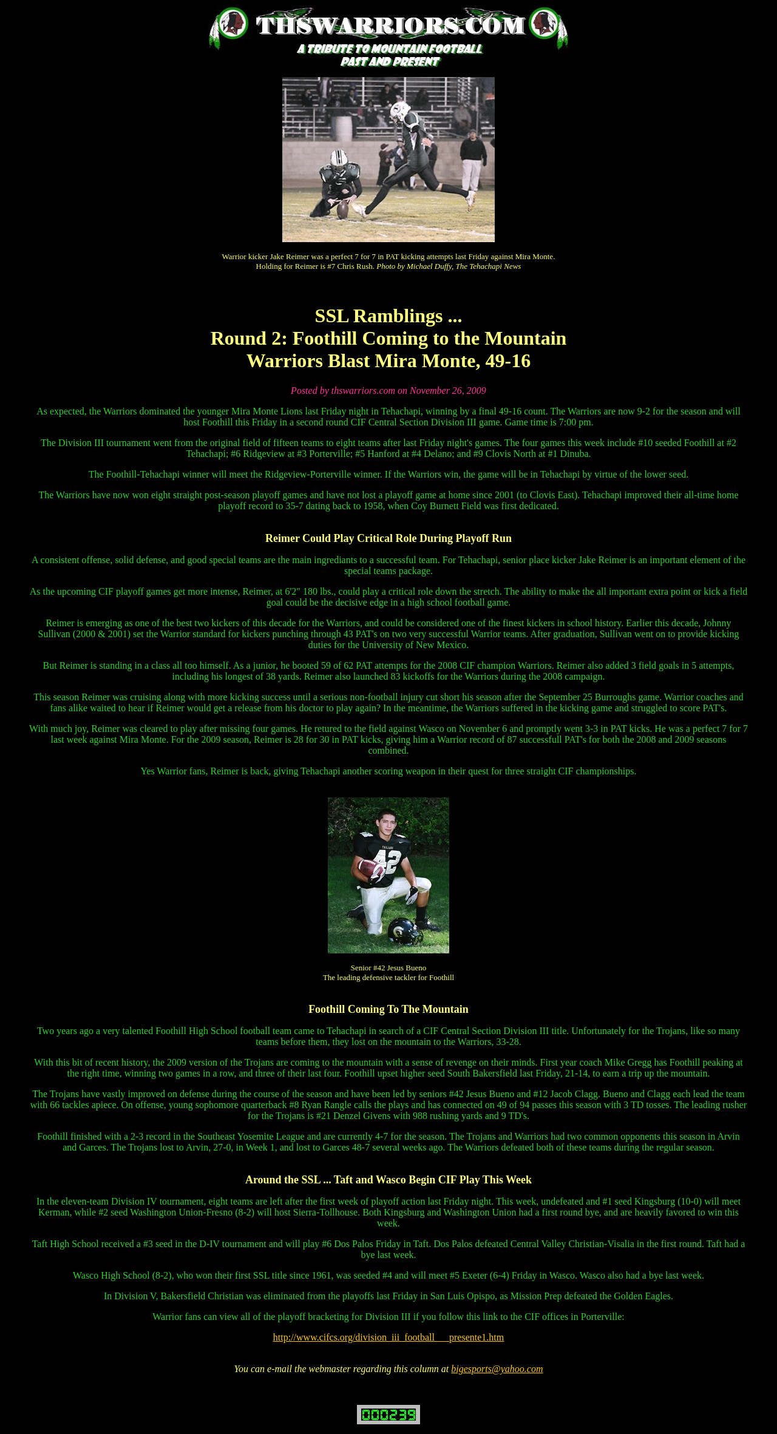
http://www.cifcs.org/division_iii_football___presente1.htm (388, 1337)
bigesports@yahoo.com (497, 1369)
